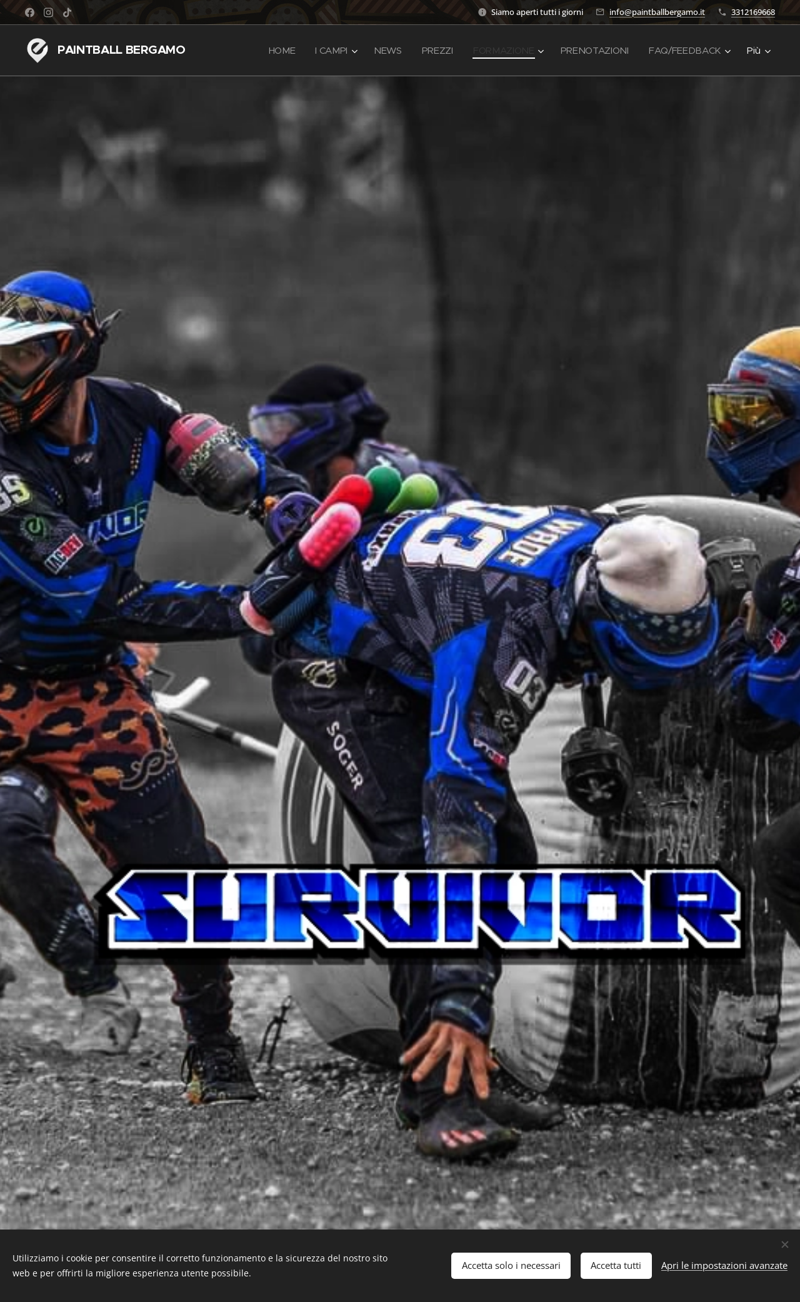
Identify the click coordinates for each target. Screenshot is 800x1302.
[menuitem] (274, 50)
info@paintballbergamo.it (657, 11)
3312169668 (753, 11)
